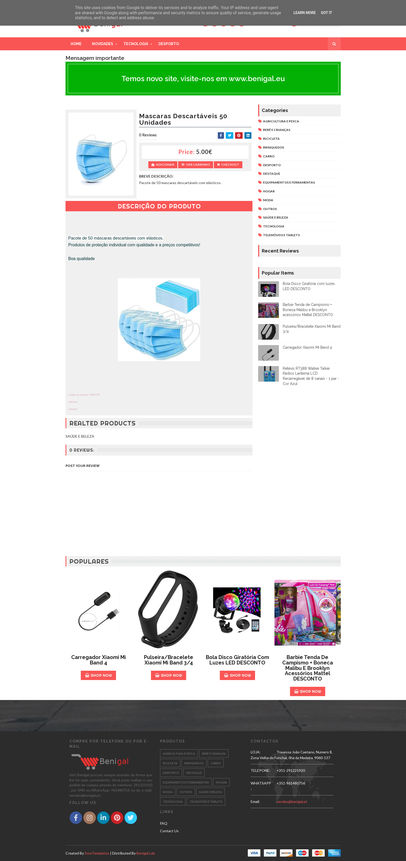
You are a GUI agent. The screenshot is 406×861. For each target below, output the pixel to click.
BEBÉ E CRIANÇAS (276, 130)
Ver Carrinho (195, 164)
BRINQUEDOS (273, 147)
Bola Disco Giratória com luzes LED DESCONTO (237, 660)
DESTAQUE (271, 174)
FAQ (163, 823)
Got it (326, 13)
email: (255, 801)
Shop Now (98, 675)
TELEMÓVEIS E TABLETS (281, 235)
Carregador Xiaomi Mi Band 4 (307, 347)
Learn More (304, 13)
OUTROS (270, 209)
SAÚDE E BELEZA (275, 217)
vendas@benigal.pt (292, 801)
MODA (268, 200)
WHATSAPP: (261, 786)
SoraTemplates (97, 853)
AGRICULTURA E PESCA (281, 121)
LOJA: (255, 752)
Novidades (102, 44)
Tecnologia (136, 44)
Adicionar (162, 164)
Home (76, 44)
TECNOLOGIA (273, 226)
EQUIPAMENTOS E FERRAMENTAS (289, 182)
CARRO (268, 156)
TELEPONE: (260, 770)
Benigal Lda (145, 853)
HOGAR (269, 191)
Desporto (168, 44)
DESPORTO (272, 165)
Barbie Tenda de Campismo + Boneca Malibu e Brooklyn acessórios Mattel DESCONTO (308, 310)
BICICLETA (271, 139)
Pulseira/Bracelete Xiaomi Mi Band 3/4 (168, 660)
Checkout (228, 164)
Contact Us (169, 831)
